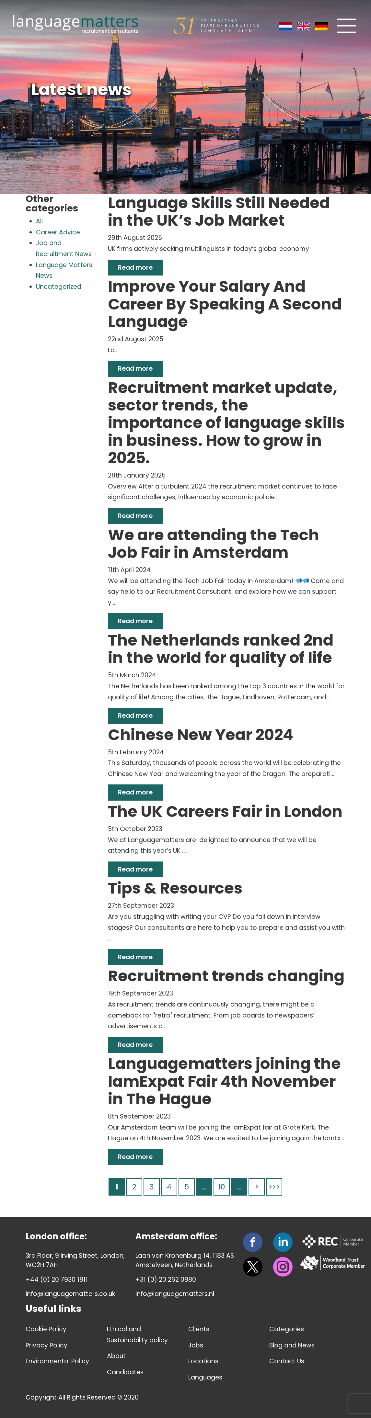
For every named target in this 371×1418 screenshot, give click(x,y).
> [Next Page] (257, 1187)
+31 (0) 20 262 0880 (165, 1279)
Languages (205, 1377)
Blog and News (292, 1345)
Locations (203, 1361)
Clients (198, 1329)
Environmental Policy (57, 1361)
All (39, 221)
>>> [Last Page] (274, 1187)
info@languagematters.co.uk (71, 1293)
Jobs (195, 1345)
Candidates (125, 1372)
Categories (286, 1329)
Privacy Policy (46, 1345)
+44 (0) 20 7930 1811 (57, 1279)
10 (221, 1187)
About (116, 1356)
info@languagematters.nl (174, 1293)
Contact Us (286, 1361)
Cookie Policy (46, 1329)
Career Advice (58, 232)
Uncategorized (58, 286)
